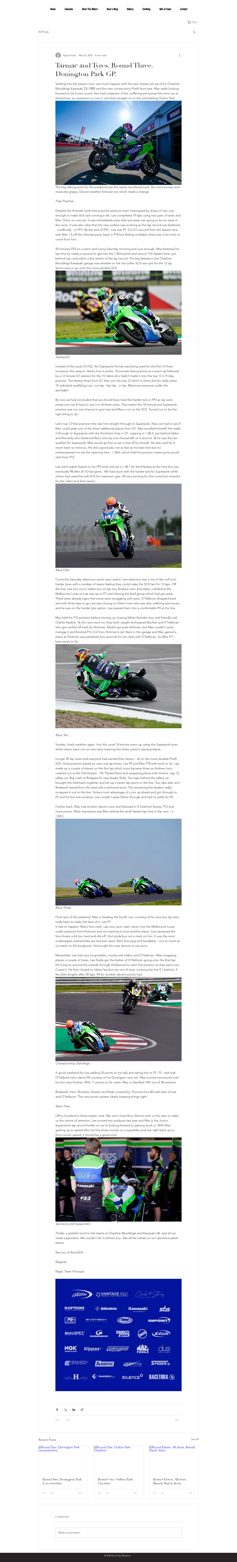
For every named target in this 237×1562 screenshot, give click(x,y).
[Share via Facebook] (57, 1409)
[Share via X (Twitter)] (65, 1409)
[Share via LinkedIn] (73, 1409)
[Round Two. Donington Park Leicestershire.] (63, 1459)
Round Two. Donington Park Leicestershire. (62, 1481)
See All (195, 1439)
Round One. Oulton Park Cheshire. (115, 1481)
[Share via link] (82, 1409)
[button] (194, 22)
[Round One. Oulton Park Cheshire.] (118, 1459)
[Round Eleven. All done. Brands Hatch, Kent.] (173, 1459)
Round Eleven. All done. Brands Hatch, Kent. (170, 1481)
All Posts (43, 31)
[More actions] (179, 55)
